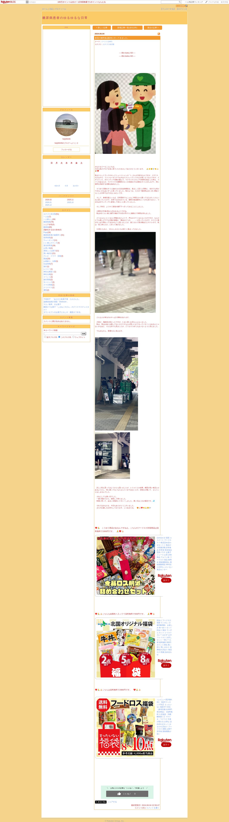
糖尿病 (46, 227)
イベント (47, 277)
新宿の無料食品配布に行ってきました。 (112, 38)
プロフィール (60, 9)
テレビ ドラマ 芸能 (52, 256)
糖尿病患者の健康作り (52, 235)
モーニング (48, 282)
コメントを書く (152, 808)
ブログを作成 (213, 2)
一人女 (46, 217)
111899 (180, 6)
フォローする (66, 150)
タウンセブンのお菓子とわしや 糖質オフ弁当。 (63, 312)
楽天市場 (224, 2)
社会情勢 (47, 264)
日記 (51, 9)
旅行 (45, 266)
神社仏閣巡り (49, 272)
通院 (45, 290)
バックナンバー (66, 196)
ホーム (45, 9)
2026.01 (48, 202)
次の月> (76, 186)
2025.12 (48, 205)
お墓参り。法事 (50, 261)
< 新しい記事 (101, 28)
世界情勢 (47, 238)
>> (194, 2)
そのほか (32, 2)
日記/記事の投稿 (66, 295)
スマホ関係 (48, 285)
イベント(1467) (106, 41)
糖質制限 (47, 222)
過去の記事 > (153, 28)
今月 (66, 186)
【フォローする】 (168, 9)
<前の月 (57, 186)
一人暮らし (48, 219)
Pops (45, 232)
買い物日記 (48, 253)
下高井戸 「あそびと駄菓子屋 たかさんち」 (62, 299)
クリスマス (48, 287)
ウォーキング (49, 240)
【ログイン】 (182, 9)
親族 (45, 259)
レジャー (47, 269)
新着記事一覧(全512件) (127, 28)
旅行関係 (47, 280)
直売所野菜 (48, 245)
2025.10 (70, 202)
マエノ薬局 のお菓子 (52, 304)
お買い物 (47, 248)
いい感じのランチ (51, 243)
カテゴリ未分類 (50, 214)
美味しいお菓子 (50, 251)
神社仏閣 (47, 274)
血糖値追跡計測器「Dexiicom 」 (56, 302)
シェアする (112, 802)
